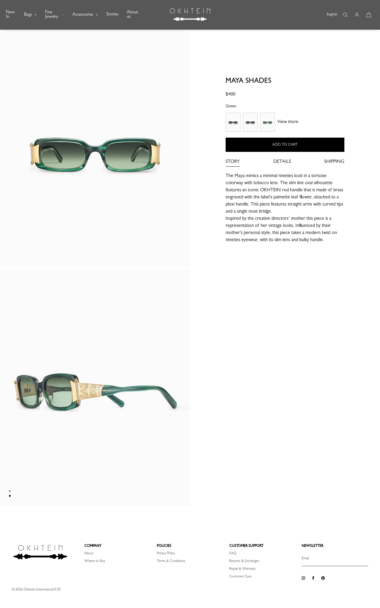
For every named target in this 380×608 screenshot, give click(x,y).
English (332, 15)
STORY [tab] (233, 162)
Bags (30, 15)
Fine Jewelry (54, 14)
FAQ (232, 554)
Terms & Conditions (171, 561)
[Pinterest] (323, 578)
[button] (345, 14)
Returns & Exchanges (244, 561)
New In (10, 14)
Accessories (85, 15)
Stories (112, 14)
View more (287, 122)
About (89, 554)
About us (132, 14)
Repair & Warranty (242, 569)
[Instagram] (303, 578)
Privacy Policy (166, 554)
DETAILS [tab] (282, 162)
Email (305, 559)
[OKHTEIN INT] (190, 14)
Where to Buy (94, 561)
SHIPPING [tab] (334, 162)
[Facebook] (313, 578)
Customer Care (240, 577)
